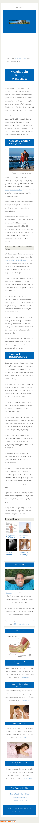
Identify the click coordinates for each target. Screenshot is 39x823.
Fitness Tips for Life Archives (19, 794)
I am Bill (8, 593)
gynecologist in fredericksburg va (16, 260)
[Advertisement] (19, 43)
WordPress (21, 811)
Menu (21, 8)
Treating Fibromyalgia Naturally (19, 685)
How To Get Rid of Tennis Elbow (19, 663)
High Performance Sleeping (19, 763)
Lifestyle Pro (21, 808)
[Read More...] (25, 678)
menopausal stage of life (13, 190)
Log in (26, 811)
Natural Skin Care (19, 723)
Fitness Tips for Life (19, 22)
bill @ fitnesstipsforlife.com (21, 624)
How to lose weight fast (19, 800)
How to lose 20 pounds (19, 797)
